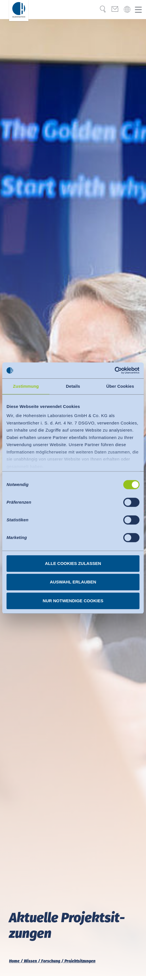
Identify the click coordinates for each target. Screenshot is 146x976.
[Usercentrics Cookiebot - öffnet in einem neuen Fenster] (114, 370)
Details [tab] (73, 386)
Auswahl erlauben (73, 581)
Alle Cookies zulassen (73, 563)
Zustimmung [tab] (26, 386)
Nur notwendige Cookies (73, 600)
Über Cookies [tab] (120, 386)
